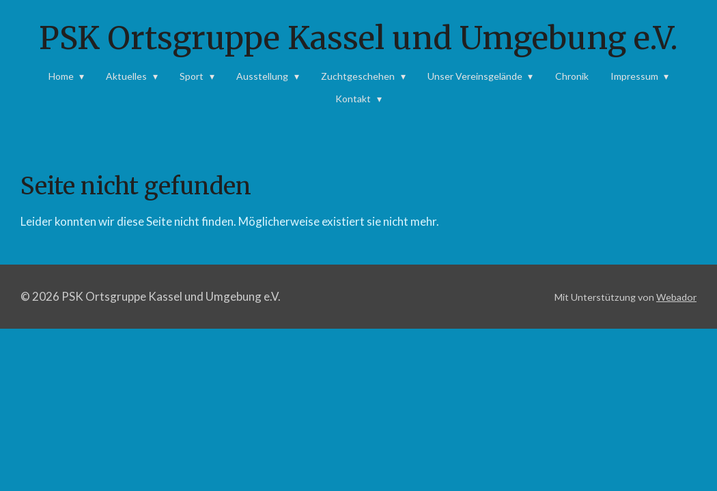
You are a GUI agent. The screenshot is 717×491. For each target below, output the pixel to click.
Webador (676, 297)
